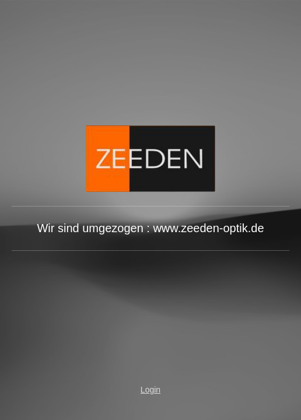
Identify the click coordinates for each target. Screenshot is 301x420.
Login (150, 389)
